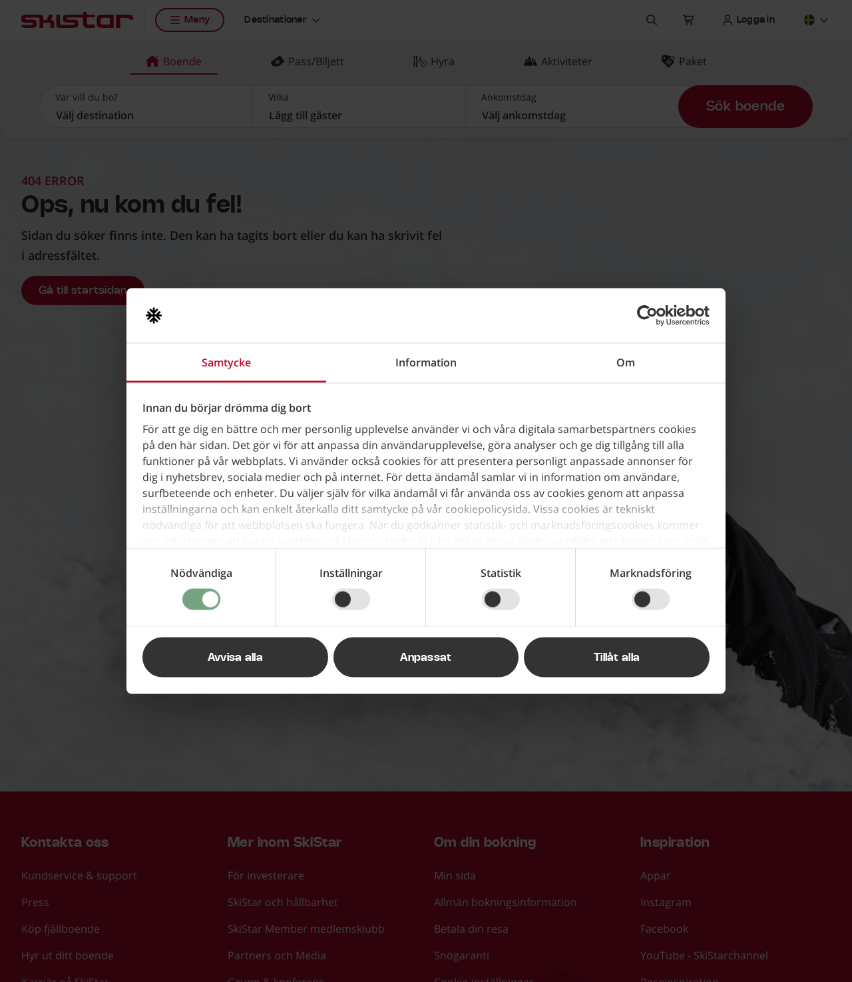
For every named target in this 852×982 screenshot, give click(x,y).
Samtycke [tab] (226, 362)
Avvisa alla (236, 657)
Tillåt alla (617, 657)
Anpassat (426, 657)
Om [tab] (625, 362)
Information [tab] (426, 362)
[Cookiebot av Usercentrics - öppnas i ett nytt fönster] (651, 315)
